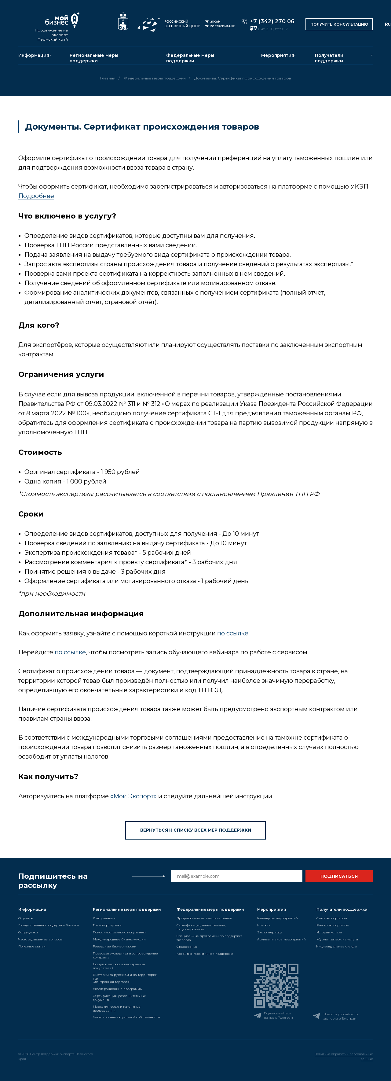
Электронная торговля (111, 982)
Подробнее (36, 196)
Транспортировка (107, 925)
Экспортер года (269, 932)
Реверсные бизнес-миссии (114, 946)
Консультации (104, 918)
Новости (264, 925)
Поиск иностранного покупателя (119, 932)
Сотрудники (28, 932)
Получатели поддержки (329, 58)
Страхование (187, 947)
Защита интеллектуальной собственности (126, 1017)
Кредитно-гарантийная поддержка (205, 954)
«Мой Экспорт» (133, 796)
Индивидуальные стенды (336, 946)
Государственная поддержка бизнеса (48, 925)
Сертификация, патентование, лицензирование (201, 927)
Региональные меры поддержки (94, 58)
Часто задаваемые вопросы (40, 939)
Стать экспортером (331, 918)
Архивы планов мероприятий (281, 939)
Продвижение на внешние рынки (204, 918)
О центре (25, 918)
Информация (33, 55)
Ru (388, 24)
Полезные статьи (32, 946)
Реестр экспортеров (332, 925)
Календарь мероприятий (277, 918)
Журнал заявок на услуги (337, 939)
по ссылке (232, 633)
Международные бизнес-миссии (119, 939)
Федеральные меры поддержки (190, 58)
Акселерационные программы (117, 989)
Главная (107, 78)
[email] (236, 876)
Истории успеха (329, 932)
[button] (339, 24)
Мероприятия (277, 55)
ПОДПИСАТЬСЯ (339, 876)
